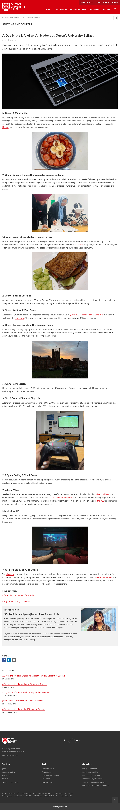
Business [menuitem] (94, 9)
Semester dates (8, 772)
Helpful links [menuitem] (86, 2)
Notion (5, 127)
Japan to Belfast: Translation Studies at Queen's (23, 700)
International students (51, 775)
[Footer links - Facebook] (64, 740)
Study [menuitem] (49, 9)
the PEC (100, 501)
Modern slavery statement (92, 779)
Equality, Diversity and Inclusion (94, 782)
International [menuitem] (78, 9)
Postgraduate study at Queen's (16, 601)
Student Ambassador (62, 497)
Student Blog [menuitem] (14, 17)
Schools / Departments (11, 782)
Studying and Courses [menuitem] (31, 17)
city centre (19, 318)
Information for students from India (18, 595)
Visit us (5, 779)
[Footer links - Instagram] (70, 740)
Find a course (47, 782)
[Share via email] (14, 660)
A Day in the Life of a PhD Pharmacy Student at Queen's (27, 692)
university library (102, 494)
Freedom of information (91, 775)
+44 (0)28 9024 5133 (10, 755)
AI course (10, 574)
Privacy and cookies (89, 769)
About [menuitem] (106, 9)
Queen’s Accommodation (81, 314)
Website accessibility (90, 772)
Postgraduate (47, 772)
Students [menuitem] (106, 2)
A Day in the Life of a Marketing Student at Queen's (24, 684)
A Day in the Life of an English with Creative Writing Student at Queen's (33, 675)
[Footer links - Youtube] (77, 740)
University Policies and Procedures (95, 785)
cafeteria (79, 244)
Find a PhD (46, 779)
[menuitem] (115, 9)
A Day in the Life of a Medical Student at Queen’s (23, 709)
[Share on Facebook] (4, 660)
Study (44, 764)
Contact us (6, 775)
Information (87, 764)
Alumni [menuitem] (115, 2)
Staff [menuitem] (99, 2)
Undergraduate (48, 769)
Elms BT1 (99, 314)
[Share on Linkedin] (9, 660)
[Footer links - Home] (10, 741)
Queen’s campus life (103, 577)
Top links (6, 764)
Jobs (4, 769)
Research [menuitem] (61, 9)
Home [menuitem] (4, 17)
